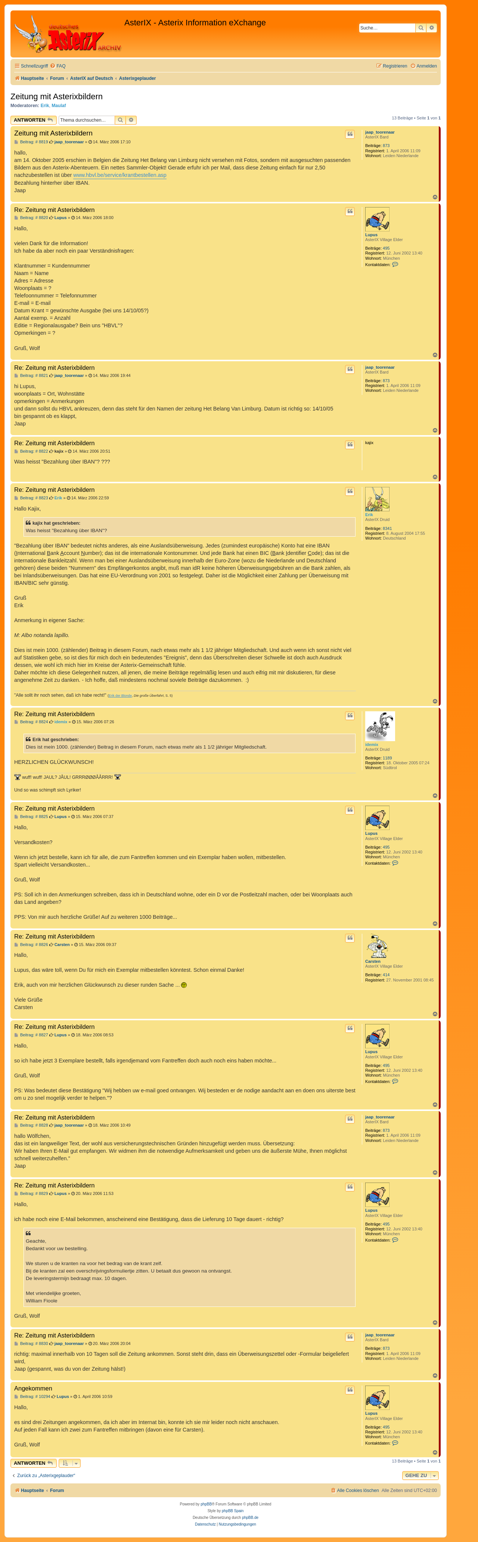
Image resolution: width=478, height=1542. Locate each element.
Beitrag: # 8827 (31, 1035)
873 (386, 145)
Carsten (373, 961)
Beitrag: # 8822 (31, 451)
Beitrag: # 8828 (31, 1125)
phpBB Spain (232, 1511)
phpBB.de (250, 1518)
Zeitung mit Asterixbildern (56, 96)
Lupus (371, 234)
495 (386, 248)
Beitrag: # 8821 (31, 375)
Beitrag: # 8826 (31, 944)
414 (386, 975)
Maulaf (59, 105)
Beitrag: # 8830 (31, 1343)
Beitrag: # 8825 (31, 816)
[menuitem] (57, 66)
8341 (387, 528)
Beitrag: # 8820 (31, 217)
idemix (371, 744)
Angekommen (33, 1388)
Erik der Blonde (120, 695)
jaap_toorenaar (380, 132)
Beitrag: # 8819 (31, 142)
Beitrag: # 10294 (32, 1396)
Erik (45, 105)
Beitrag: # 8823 (31, 498)
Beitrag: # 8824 (31, 722)
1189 (387, 758)
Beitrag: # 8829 (31, 1193)
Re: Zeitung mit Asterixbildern (54, 209)
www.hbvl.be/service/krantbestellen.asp (120, 175)
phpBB (206, 1504)
